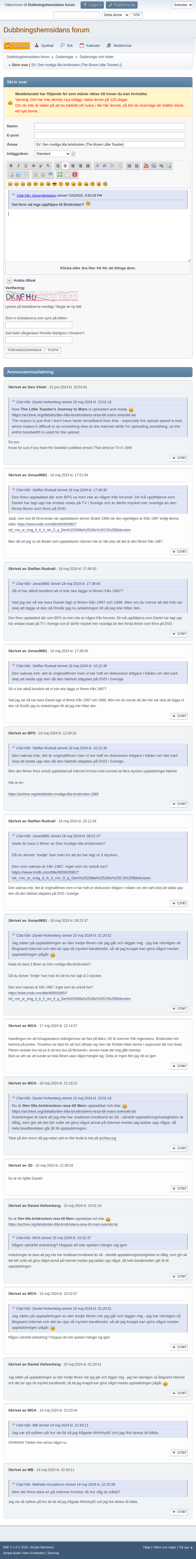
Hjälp (147, 1547)
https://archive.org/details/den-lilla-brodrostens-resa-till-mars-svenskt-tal (74, 415)
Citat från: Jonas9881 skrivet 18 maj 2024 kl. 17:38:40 (58, 584)
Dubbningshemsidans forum (46, 30)
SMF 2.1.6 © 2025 (15, 1547)
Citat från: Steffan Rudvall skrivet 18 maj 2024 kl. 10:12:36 (61, 666)
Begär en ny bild (68, 307)
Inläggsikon (17, 153)
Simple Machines (42, 1547)
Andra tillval (24, 280)
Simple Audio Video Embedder (24, 1553)
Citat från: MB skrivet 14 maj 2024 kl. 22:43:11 (52, 1426)
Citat (179, 458)
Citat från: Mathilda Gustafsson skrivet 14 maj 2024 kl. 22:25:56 (65, 1485)
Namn (12, 126)
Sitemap (53, 1553)
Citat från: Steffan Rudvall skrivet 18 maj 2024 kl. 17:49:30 (61, 490)
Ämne (12, 144)
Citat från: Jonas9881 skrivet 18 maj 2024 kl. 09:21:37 (58, 836)
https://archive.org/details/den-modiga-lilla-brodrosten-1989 (53, 794)
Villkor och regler (164, 1547)
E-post (13, 135)
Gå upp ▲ (186, 1547)
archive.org (107, 1138)
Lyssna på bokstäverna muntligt (29, 307)
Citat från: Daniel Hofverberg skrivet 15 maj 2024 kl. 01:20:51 (63, 936)
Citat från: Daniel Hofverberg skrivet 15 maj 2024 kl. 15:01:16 (63, 402)
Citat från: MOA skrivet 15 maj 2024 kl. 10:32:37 (53, 1238)
